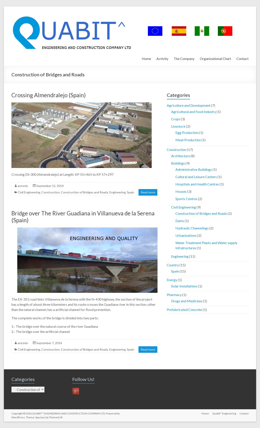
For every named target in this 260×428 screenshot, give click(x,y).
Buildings (178, 163)
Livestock (178, 126)
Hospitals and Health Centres (197, 184)
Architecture (180, 156)
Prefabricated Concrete (184, 309)
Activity (162, 58)
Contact (242, 58)
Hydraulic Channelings (192, 228)
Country (173, 265)
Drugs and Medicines (186, 301)
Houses (181, 191)
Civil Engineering (29, 192)
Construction (50, 192)
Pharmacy (174, 295)
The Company (184, 58)
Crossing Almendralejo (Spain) (48, 95)
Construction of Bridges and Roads (84, 192)
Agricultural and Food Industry (193, 112)
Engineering (117, 192)
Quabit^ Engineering (224, 413)
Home (146, 58)
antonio (23, 186)
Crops (175, 119)
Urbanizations (186, 235)
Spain (130, 192)
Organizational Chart (215, 58)
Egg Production (187, 132)
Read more (148, 192)
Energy (172, 280)
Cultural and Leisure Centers (196, 177)
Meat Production (188, 140)
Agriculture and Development (188, 105)
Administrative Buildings (193, 169)
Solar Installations (184, 286)
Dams (179, 221)
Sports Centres (186, 199)
